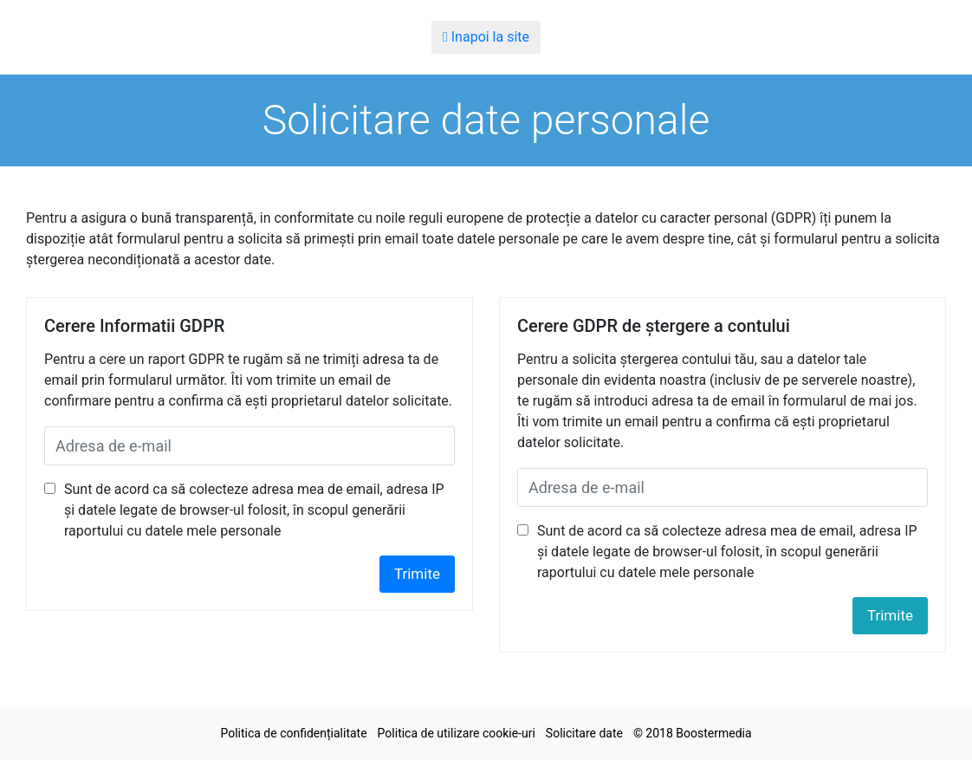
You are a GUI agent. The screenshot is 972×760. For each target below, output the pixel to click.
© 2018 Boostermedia (692, 733)
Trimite (417, 573)
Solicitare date (584, 733)
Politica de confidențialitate (293, 733)
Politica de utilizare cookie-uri (456, 733)
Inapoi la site (486, 37)
